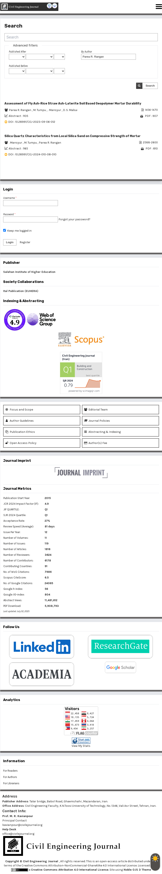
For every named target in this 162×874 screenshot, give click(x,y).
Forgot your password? (74, 219)
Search (150, 85)
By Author (86, 51)
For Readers (10, 770)
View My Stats (81, 746)
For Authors (10, 777)
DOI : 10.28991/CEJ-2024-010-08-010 (32, 154)
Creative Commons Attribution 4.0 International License (69, 869)
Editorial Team (96, 409)
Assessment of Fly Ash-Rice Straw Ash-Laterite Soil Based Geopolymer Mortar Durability (72, 103)
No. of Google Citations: (18, 583)
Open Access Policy (20, 443)
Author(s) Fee (95, 443)
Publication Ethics (20, 431)
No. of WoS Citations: (16, 571)
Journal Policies (97, 420)
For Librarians (11, 783)
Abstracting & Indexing (102, 431)
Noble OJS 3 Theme (137, 869)
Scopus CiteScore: (14, 577)
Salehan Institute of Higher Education (29, 272)
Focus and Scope (19, 409)
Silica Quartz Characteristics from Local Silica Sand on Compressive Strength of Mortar (72, 136)
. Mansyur (55, 110)
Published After (17, 51)
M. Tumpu (40, 110)
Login (9, 242)
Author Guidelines (19, 420)
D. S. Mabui (70, 110)
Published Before (18, 65)
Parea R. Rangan (20, 110)
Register (25, 242)
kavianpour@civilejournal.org (22, 825)
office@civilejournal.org (18, 834)
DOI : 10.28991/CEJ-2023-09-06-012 (31, 122)
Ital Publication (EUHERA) (20, 291)
